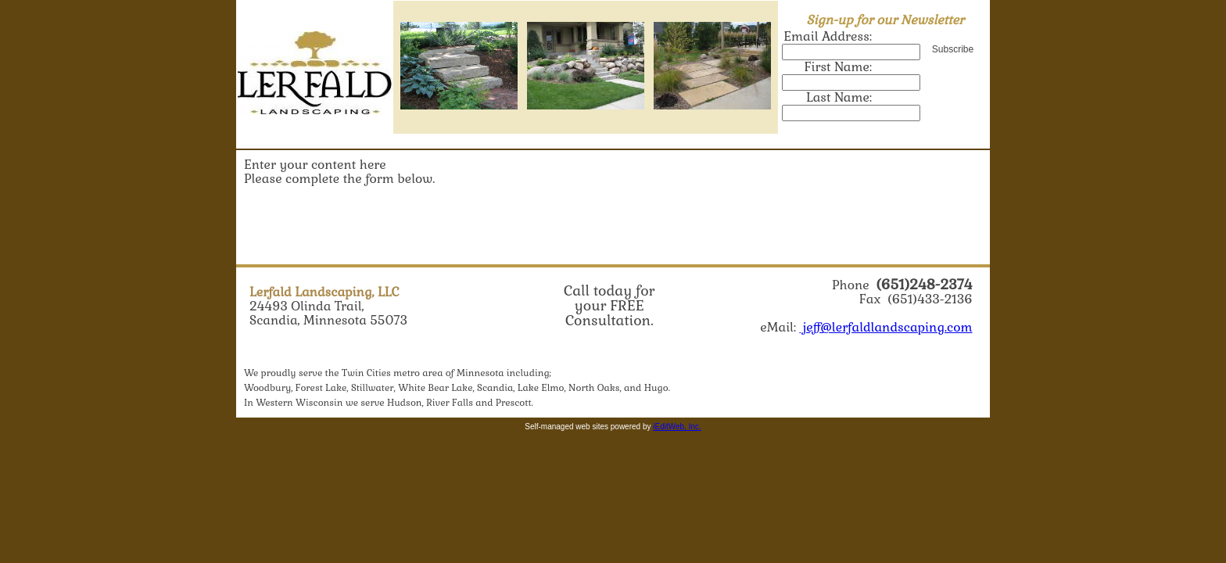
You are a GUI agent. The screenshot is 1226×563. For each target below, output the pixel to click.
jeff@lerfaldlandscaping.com (885, 327)
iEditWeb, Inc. (677, 426)
